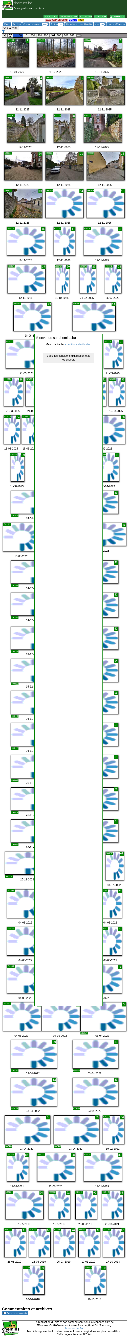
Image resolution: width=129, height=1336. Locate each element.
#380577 (57, 228)
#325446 (33, 1230)
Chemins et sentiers (35, 24)
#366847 (13, 454)
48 (116, 562)
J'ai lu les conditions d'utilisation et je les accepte (68, 357)
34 (18, 417)
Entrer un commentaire (15, 1313)
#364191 (7, 524)
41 (117, 455)
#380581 (8, 191)
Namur (73, 20)
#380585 (87, 115)
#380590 (8, 78)
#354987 (7, 1004)
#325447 (8, 1230)
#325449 (79, 1192)
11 (81, 153)
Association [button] (50, 16)
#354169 (15, 1071)
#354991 (104, 928)
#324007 (82, 1230)
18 (119, 228)
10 (40, 153)
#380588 (90, 78)
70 (119, 891)
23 (49, 304)
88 (73, 1154)
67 (121, 853)
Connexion (117, 16)
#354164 (57, 1146)
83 (116, 1079)
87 (26, 1154)
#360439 (15, 812)
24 (113, 304)
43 (116, 492)
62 (116, 789)
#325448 (106, 1192)
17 (73, 228)
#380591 (87, 40)
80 (54, 1042)
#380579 (90, 191)
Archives (17, 24)
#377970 (17, 304)
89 (119, 1154)
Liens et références (116, 24)
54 (116, 660)
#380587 (11, 115)
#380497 (58, 266)
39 (23, 455)
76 (119, 966)
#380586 (57, 115)
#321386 (107, 1230)
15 (122, 191)
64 (116, 821)
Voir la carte (10, 28)
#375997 (8, 379)
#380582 (90, 153)
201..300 (43, 35)
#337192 (41, 1154)
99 (42, 1268)
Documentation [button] (68, 16)
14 (81, 191)
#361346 (15, 586)
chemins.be (22, 3)
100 (103, 1268)
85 (97, 1117)
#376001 (76, 304)
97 (97, 1230)
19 (43, 266)
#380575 (11, 266)
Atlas (100, 24)
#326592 (52, 1192)
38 (123, 417)
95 (48, 1230)
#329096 (87, 1154)
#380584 (8, 153)
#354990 (11, 966)
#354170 (84, 1033)
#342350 (11, 1154)
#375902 (26, 417)
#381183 (41, 40)
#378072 (109, 266)
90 (41, 1192)
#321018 (88, 1267)
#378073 (83, 266)
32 (104, 379)
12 (122, 153)
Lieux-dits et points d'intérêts (79, 24)
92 (94, 1192)
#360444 (15, 748)
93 (121, 1192)
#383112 (11, 40)
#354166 (76, 1108)
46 (123, 524)
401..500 (56, 35)
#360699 (15, 684)
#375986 (29, 379)
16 (43, 228)
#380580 (49, 191)
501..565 (69, 35)
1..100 (18, 35)
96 (73, 1230)
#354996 (104, 891)
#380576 (87, 228)
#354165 (8, 1146)
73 (119, 929)
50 (116, 594)
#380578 (11, 228)
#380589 (49, 78)
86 (122, 1117)
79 (123, 1004)
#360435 (9, 877)
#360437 (15, 845)
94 (24, 1230)
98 (122, 1230)
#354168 (76, 1071)
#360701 (15, 652)
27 (121, 341)
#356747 (109, 853)
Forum (7, 24)
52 (116, 628)
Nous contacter (74, 1328)
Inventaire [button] (100, 16)
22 (119, 266)
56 (116, 692)
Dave (81, 20)
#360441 (15, 780)
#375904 (112, 379)
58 (116, 725)
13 (40, 191)
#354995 (11, 928)
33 (122, 379)
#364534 (15, 516)
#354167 (15, 1108)
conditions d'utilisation (78, 344)
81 (116, 1042)
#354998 (11, 891)
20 (68, 266)
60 (116, 757)
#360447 (15, 716)
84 (48, 1117)
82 (54, 1079)
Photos (57, 24)
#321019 (27, 1267)
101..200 (29, 35)
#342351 (106, 1117)
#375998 (108, 341)
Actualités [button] (86, 16)
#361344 (15, 618)
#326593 (9, 1192)
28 (21, 379)
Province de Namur (56, 20)
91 (68, 1192)
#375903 (7, 417)
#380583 (49, 153)
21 (93, 266)
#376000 (9, 341)
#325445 (57, 1230)
